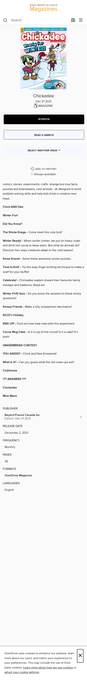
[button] (44, 119)
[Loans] (73, 20)
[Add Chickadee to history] (44, 169)
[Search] (5, 20)
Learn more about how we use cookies (48, 667)
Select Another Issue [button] (44, 150)
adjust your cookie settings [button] (21, 672)
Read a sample (44, 135)
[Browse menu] (80, 20)
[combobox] (36, 20)
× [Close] (80, 656)
